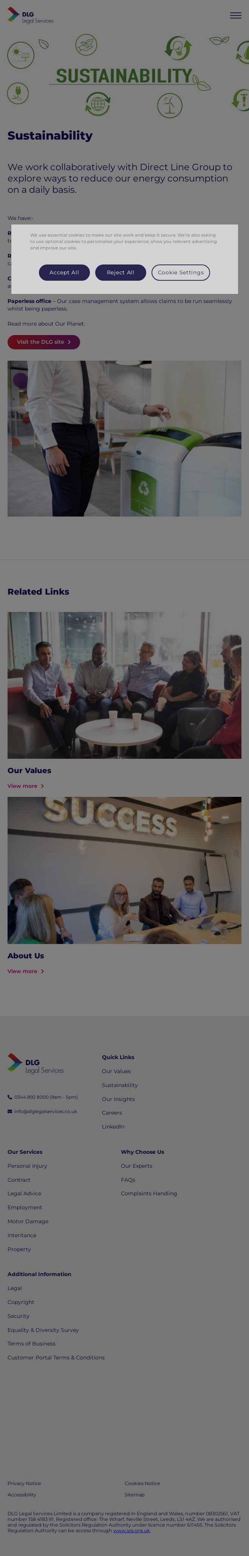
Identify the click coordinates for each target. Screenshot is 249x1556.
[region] (124, 259)
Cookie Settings (181, 272)
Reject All (121, 272)
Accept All (64, 272)
